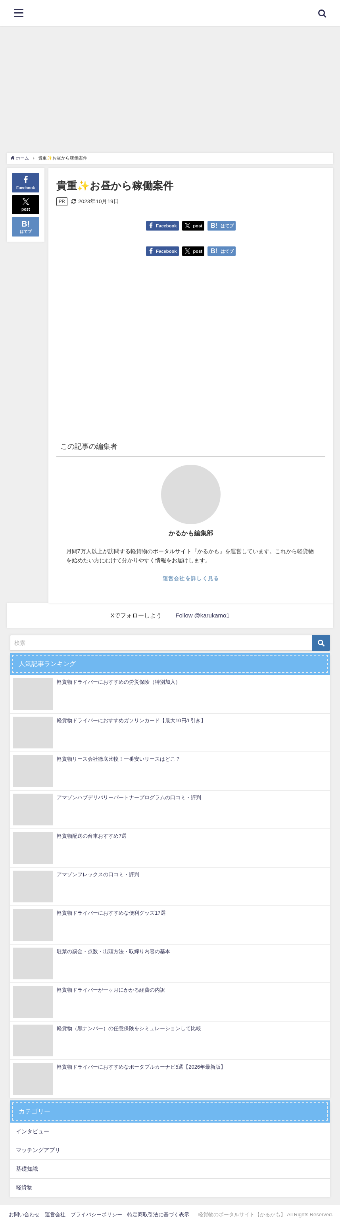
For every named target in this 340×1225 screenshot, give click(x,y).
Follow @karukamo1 (202, 615)
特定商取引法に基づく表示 (158, 1214)
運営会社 (55, 1214)
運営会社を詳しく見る (191, 578)
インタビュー (32, 1131)
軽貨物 (24, 1187)
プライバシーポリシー (96, 1214)
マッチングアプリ (38, 1150)
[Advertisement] (170, 85)
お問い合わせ (24, 1214)
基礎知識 (27, 1168)
